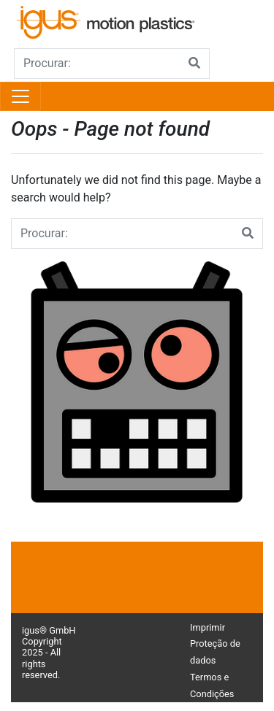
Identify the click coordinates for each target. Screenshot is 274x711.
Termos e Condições (212, 685)
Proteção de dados (215, 652)
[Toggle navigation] (20, 96)
